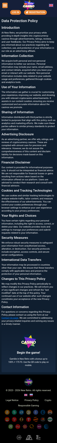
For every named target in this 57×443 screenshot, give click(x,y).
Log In (15, 12)
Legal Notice (12, 400)
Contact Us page (10, 318)
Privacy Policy (31, 400)
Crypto (48, 400)
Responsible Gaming (28, 405)
